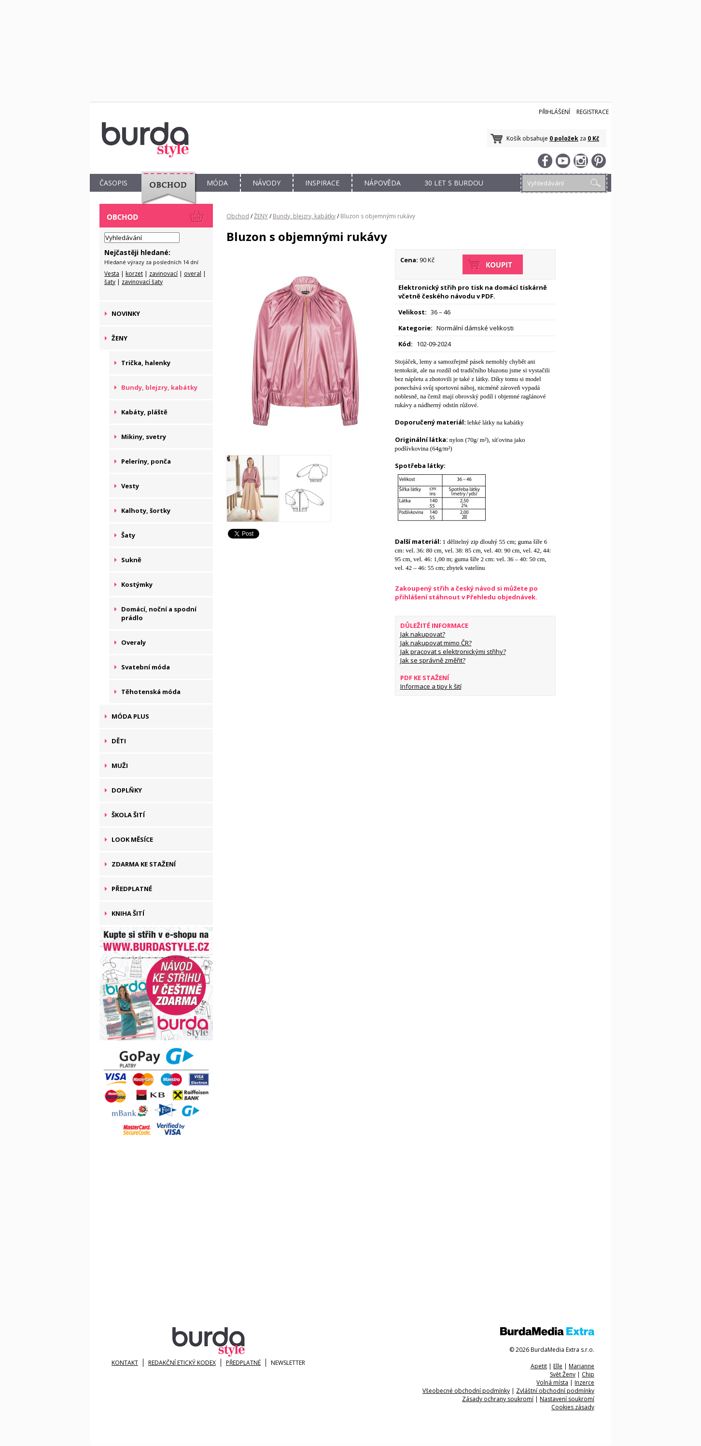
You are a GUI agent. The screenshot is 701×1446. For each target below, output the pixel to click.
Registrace (592, 112)
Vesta (111, 273)
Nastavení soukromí (567, 1399)
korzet (134, 273)
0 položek (563, 138)
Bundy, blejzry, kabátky (304, 216)
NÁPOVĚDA (382, 182)
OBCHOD (165, 194)
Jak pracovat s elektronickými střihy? (453, 651)
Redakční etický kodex (182, 1363)
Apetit (539, 1366)
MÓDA (217, 182)
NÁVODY (266, 182)
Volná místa (552, 1382)
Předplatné (243, 1363)
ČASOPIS (113, 182)
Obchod (237, 216)
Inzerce (584, 1382)
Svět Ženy (562, 1374)
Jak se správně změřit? (432, 660)
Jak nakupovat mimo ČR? (436, 642)
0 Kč (593, 138)
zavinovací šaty (142, 282)
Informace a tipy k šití (431, 686)
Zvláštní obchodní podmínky (555, 1391)
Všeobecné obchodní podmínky (466, 1391)
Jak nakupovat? (422, 634)
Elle (557, 1366)
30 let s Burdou (453, 182)
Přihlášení (554, 112)
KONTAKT (125, 1363)
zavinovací (163, 273)
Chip (588, 1374)
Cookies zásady (572, 1407)
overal (192, 273)
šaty (109, 282)
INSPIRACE (322, 182)
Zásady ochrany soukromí (497, 1399)
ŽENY (261, 216)
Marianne (581, 1366)
